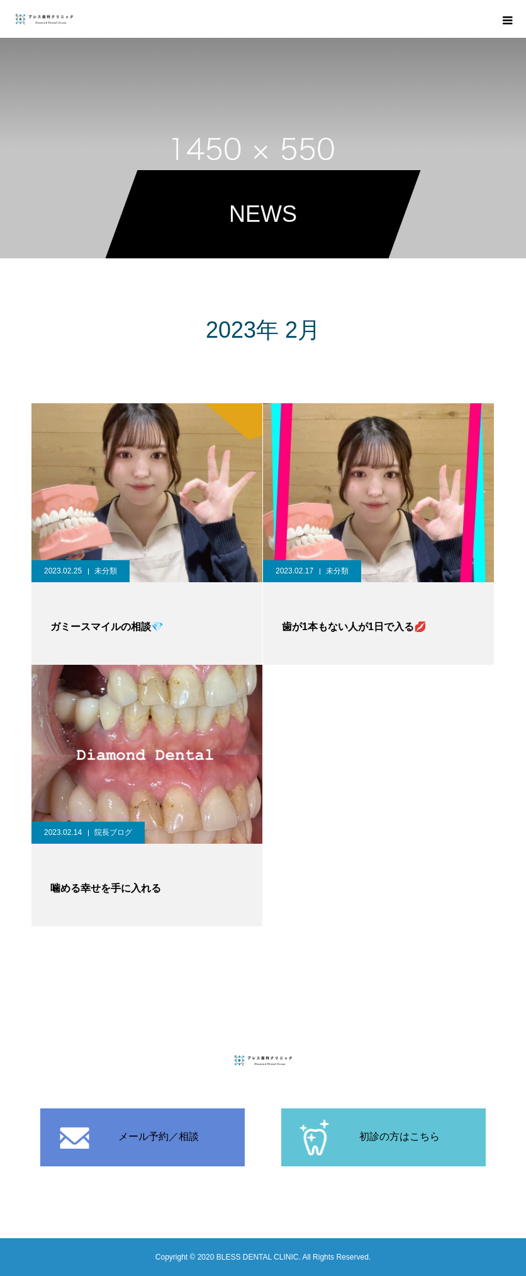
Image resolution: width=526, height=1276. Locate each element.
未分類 (105, 570)
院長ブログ (113, 832)
